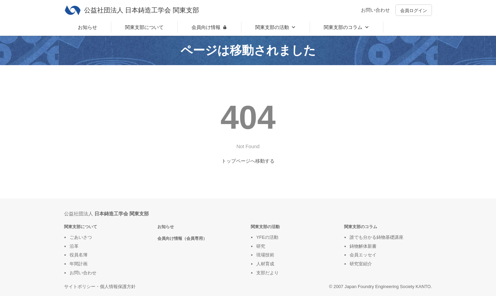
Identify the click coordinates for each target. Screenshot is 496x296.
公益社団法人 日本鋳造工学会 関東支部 (141, 10)
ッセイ (369, 254)
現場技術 (265, 254)
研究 (260, 246)
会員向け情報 (206, 27)
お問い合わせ (375, 10)
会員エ (356, 254)
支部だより (267, 272)
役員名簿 (78, 254)
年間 (74, 263)
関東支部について (144, 27)
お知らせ (87, 27)
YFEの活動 (267, 237)
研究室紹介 (361, 263)
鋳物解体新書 (363, 246)
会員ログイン (413, 10)
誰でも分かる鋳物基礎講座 (376, 237)
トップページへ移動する (248, 161)
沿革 (74, 246)
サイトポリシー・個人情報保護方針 (100, 286)
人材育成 (265, 263)
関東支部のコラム (346, 27)
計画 (83, 263)
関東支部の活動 (275, 27)
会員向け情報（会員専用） (182, 238)
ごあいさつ (81, 237)
